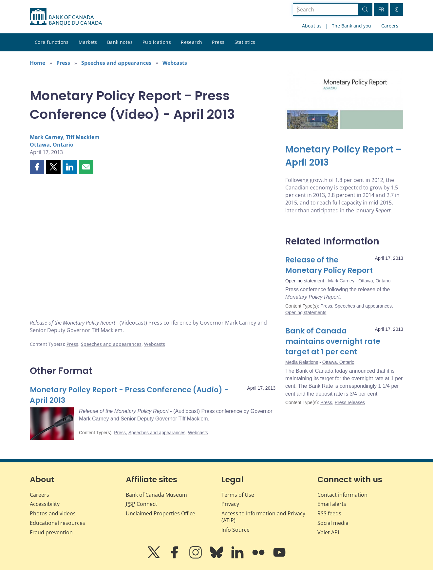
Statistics (245, 42)
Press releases (350, 402)
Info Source (235, 529)
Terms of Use (237, 494)
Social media (332, 522)
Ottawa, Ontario (51, 144)
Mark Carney (46, 137)
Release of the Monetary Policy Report (329, 265)
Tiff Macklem (83, 137)
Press (218, 42)
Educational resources (57, 522)
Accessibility (45, 504)
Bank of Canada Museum (156, 494)
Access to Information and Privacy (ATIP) (263, 517)
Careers (389, 26)
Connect (141, 504)
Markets (88, 42)
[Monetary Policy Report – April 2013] (344, 156)
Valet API (328, 532)
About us (312, 26)
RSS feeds (329, 513)
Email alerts (331, 504)
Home (37, 62)
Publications (156, 42)
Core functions (52, 42)
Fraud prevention (51, 532)
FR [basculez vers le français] (381, 9)
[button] (37, 167)
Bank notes (120, 42)
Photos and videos (53, 513)
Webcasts (174, 62)
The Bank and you (351, 26)
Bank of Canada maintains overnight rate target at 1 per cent (332, 341)
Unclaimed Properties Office (160, 513)
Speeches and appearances (116, 62)
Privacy (230, 504)
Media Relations (301, 362)
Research (191, 42)
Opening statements (305, 312)
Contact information (342, 494)
